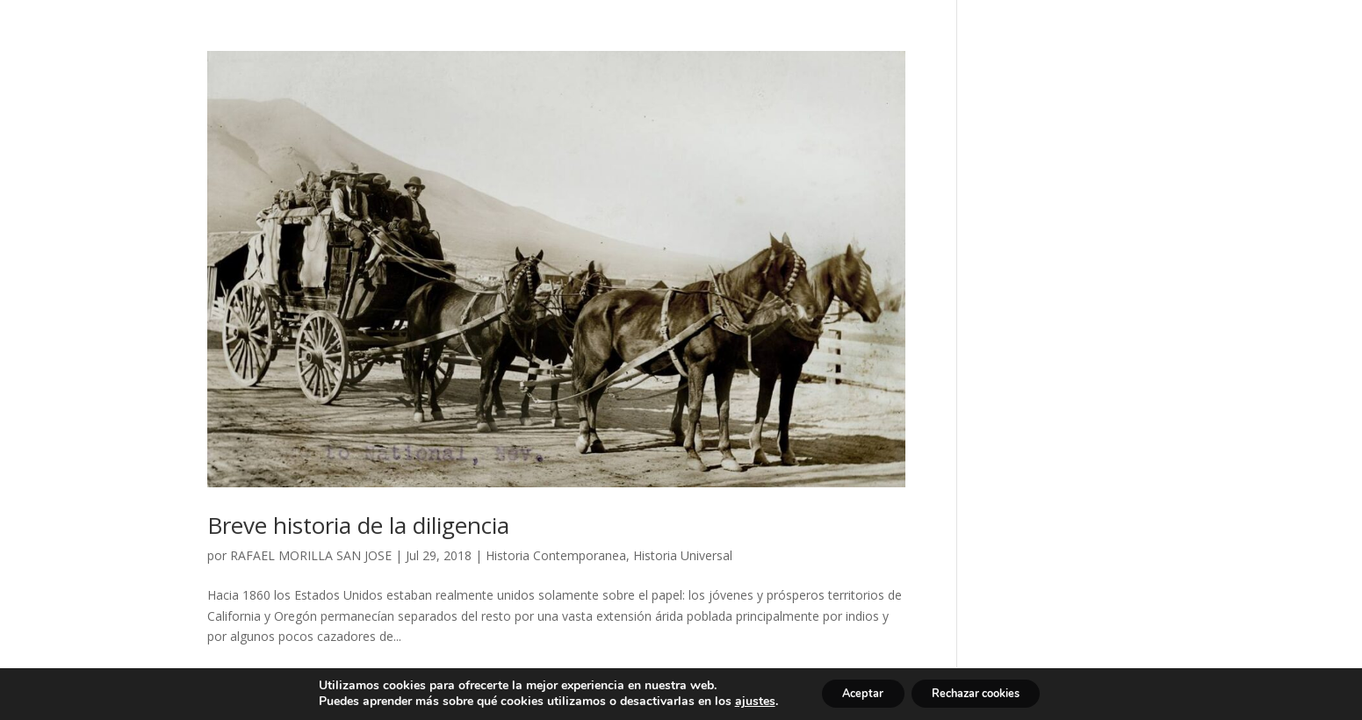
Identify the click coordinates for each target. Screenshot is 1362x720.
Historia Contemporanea (556, 555)
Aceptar (852, 692)
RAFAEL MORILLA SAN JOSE (311, 555)
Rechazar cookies (983, 692)
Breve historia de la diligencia (358, 525)
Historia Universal (682, 555)
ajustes (736, 701)
